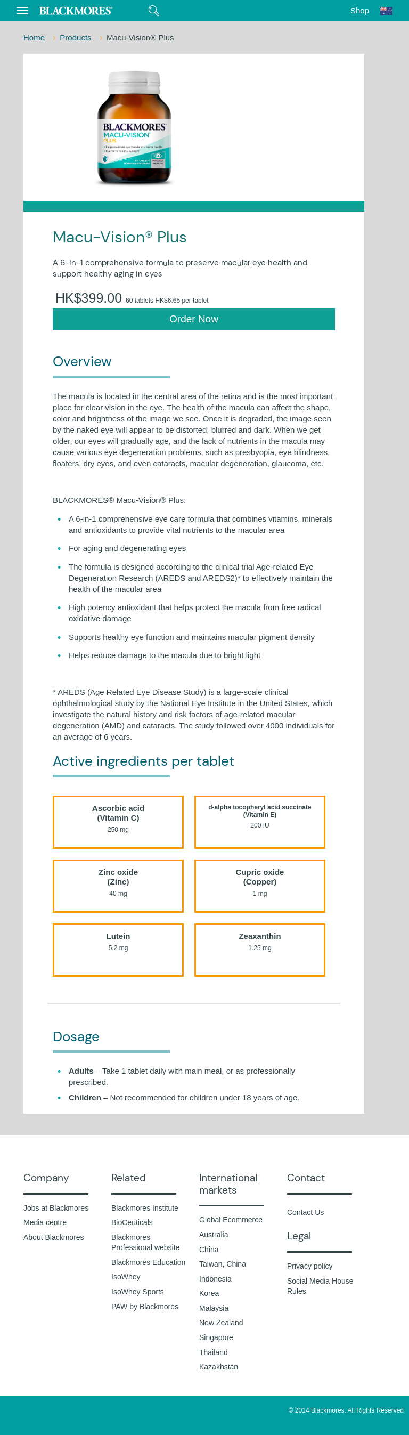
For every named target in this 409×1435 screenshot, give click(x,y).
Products (76, 37)
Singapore (216, 1337)
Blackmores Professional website (145, 1242)
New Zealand (221, 1322)
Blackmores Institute (144, 1208)
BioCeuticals (132, 1222)
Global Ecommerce (231, 1219)
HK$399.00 (131, 297)
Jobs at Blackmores (55, 1208)
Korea (209, 1293)
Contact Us (305, 1212)
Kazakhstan (218, 1367)
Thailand (213, 1352)
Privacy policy (310, 1266)
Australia (213, 1234)
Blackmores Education (148, 1262)
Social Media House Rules (320, 1286)
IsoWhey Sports (137, 1291)
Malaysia (213, 1308)
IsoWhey (125, 1276)
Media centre (45, 1222)
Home (35, 37)
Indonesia (215, 1279)
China (209, 1249)
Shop (359, 10)
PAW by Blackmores (144, 1306)
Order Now (193, 319)
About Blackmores (53, 1237)
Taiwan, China (222, 1264)
